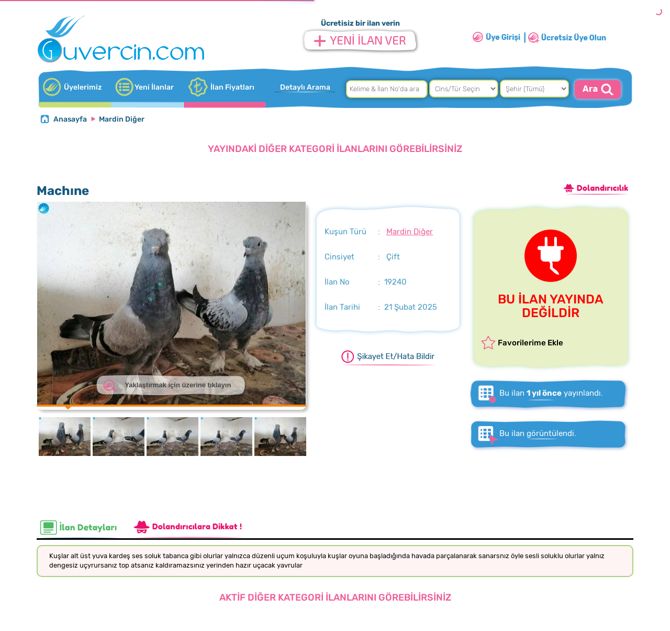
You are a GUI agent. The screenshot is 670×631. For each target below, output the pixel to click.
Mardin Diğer (121, 119)
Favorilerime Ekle (530, 342)
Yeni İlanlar (154, 87)
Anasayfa (70, 119)
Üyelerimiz (83, 87)
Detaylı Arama (305, 87)
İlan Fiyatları (232, 87)
